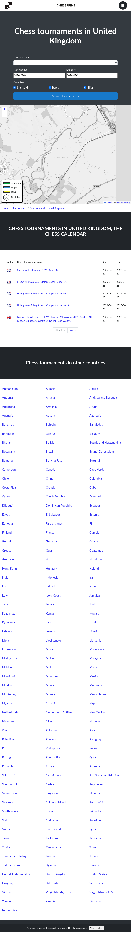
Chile (5, 478)
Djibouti (7, 505)
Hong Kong (9, 568)
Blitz (90, 87)
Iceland (94, 568)
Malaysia (95, 658)
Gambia (94, 532)
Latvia (93, 622)
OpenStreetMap (123, 203)
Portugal (7, 757)
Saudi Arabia (10, 784)
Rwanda (94, 766)
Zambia (50, 901)
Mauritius (52, 676)
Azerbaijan (96, 415)
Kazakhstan (9, 613)
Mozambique (97, 694)
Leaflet (108, 203)
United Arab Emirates (16, 874)
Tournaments (19, 208)
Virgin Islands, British (59, 892)
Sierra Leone (10, 793)
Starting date (20, 69)
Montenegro (10, 694)
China (49, 478)
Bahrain (51, 424)
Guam (49, 550)
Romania (7, 766)
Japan (6, 604)
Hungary (51, 568)
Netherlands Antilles (59, 712)
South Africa (97, 802)
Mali (48, 667)
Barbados (8, 433)
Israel (92, 586)
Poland (93, 748)
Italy (5, 595)
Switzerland (53, 829)
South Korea (10, 811)
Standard (22, 87)
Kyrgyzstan (9, 622)
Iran (91, 577)
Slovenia (7, 802)
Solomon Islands (56, 802)
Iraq (4, 586)
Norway (94, 721)
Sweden (7, 829)
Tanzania (95, 838)
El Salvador (53, 514)
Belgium (94, 433)
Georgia (7, 541)
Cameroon (9, 469)
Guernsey (8, 559)
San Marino (53, 775)
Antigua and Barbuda (103, 397)
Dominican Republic (59, 505)
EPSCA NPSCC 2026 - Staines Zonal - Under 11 (42, 281)
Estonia (94, 514)
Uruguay (7, 883)
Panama (51, 739)
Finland (7, 532)
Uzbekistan (53, 883)
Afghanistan (10, 388)
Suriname (52, 820)
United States (98, 874)
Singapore (52, 793)
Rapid (55, 87)
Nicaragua (8, 721)
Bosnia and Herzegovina (105, 442)
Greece (6, 550)
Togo (92, 847)
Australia (8, 415)
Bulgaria (7, 460)
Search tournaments (65, 96)
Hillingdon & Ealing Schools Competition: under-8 (43, 305)
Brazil (49, 451)
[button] (4, 109)
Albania (50, 388)
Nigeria (50, 721)
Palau (93, 730)
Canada (50, 469)
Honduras (95, 559)
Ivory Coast (53, 595)
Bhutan (7, 442)
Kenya (50, 613)
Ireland (50, 586)
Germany (52, 541)
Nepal (93, 703)
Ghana (93, 541)
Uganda (51, 865)
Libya (5, 640)
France (50, 532)
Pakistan (51, 730)
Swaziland (95, 820)
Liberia (93, 631)
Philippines (53, 748)
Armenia (51, 406)
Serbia (50, 784)
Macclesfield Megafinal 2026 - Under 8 (37, 270)
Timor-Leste (53, 847)
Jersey (50, 604)
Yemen (6, 901)
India (5, 577)
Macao (50, 649)
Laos (49, 622)
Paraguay (95, 739)
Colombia (95, 478)
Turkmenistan (11, 865)
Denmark (95, 496)
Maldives (8, 667)
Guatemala (96, 550)
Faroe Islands (54, 523)
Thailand (7, 847)
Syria (92, 829)
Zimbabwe (96, 901)
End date (71, 69)
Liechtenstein (54, 640)
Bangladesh (96, 424)
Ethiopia (7, 523)
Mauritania (9, 676)
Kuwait (94, 613)
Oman (6, 730)
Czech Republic (56, 496)
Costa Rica (9, 487)
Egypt (6, 514)
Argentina (8, 406)
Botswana (8, 451)
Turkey (93, 856)
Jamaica (94, 595)
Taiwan (6, 838)
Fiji (91, 523)
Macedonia (96, 649)
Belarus (50, 433)
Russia (50, 766)
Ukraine (94, 865)
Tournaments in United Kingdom (47, 208)
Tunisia (50, 856)
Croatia (50, 487)
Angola (50, 397)
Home (6, 208)
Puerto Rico (53, 757)
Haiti (49, 559)
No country (9, 910)
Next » (73, 330)
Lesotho (51, 631)
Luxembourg (10, 649)
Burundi (94, 460)
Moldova (8, 685)
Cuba (92, 487)
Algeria (94, 388)
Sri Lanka (95, 811)
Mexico (94, 676)
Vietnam (7, 892)
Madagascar (10, 658)
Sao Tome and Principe (104, 775)
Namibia (51, 703)
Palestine (8, 739)
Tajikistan (52, 838)
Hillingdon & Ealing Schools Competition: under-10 (43, 293)
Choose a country (22, 57)
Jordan (93, 604)
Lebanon (7, 631)
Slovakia (94, 793)
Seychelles (96, 784)
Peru (5, 748)
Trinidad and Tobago (15, 856)
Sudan (6, 820)
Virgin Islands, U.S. (101, 892)
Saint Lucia (9, 775)
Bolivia (50, 442)
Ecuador (94, 505)
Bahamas (8, 424)
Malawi (50, 658)
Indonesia (52, 577)
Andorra (7, 397)
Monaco (51, 685)
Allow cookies (96, 928)
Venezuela (96, 883)
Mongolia (95, 685)
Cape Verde (97, 469)
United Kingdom (56, 874)
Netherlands (10, 712)
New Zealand (97, 712)
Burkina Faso (54, 460)
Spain (49, 811)
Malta (93, 667)
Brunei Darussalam (101, 451)
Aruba (93, 406)
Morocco (51, 694)
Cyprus (6, 496)
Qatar (93, 757)
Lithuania (95, 640)
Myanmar (8, 703)
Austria (50, 415)
